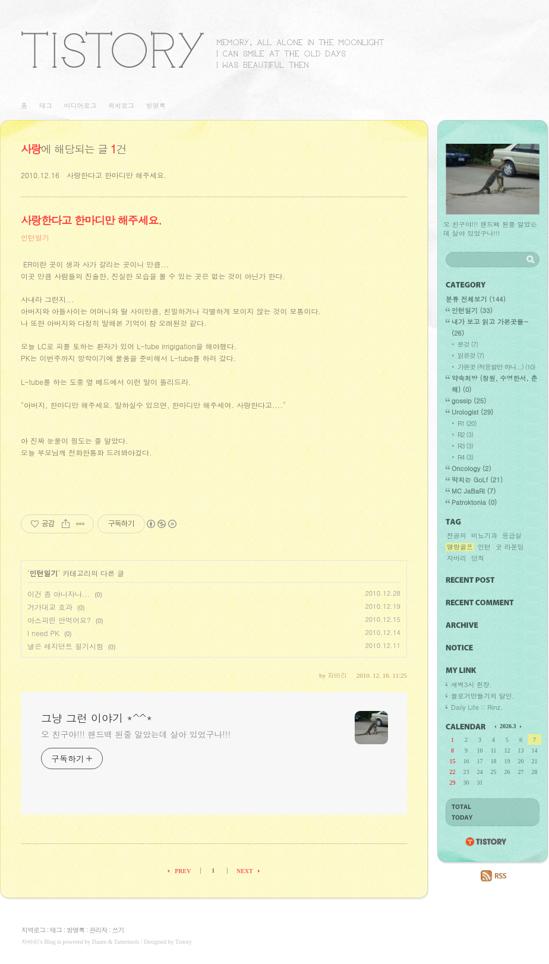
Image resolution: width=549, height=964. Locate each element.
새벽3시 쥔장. (471, 684)
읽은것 (470, 355)
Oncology (471, 468)
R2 (465, 434)
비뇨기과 (484, 536)
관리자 (98, 929)
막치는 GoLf (477, 479)
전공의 (456, 536)
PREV (183, 871)
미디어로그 (80, 105)
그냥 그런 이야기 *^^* (202, 49)
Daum (99, 941)
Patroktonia (474, 502)
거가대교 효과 (49, 607)
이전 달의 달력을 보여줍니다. (496, 725)
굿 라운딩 (510, 547)
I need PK (43, 633)
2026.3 (508, 726)
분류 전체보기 (476, 299)
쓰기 (118, 929)
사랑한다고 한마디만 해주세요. (117, 175)
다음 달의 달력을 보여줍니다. (520, 725)
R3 (465, 445)
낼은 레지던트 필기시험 (65, 646)
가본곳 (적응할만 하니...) (496, 366)
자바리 (456, 558)
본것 (467, 344)
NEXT (244, 871)
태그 (45, 105)
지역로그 (33, 929)
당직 (477, 558)
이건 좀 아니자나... (58, 594)
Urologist (472, 411)
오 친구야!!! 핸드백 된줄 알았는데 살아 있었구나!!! (136, 734)
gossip (469, 400)
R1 (467, 423)
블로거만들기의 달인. (483, 695)
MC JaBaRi (474, 490)
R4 (465, 457)
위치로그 (121, 105)
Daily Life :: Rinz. (477, 707)
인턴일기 (35, 237)
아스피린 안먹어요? (59, 620)
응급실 (512, 536)
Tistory (184, 941)
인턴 (484, 547)
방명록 (156, 105)
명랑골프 (460, 547)
